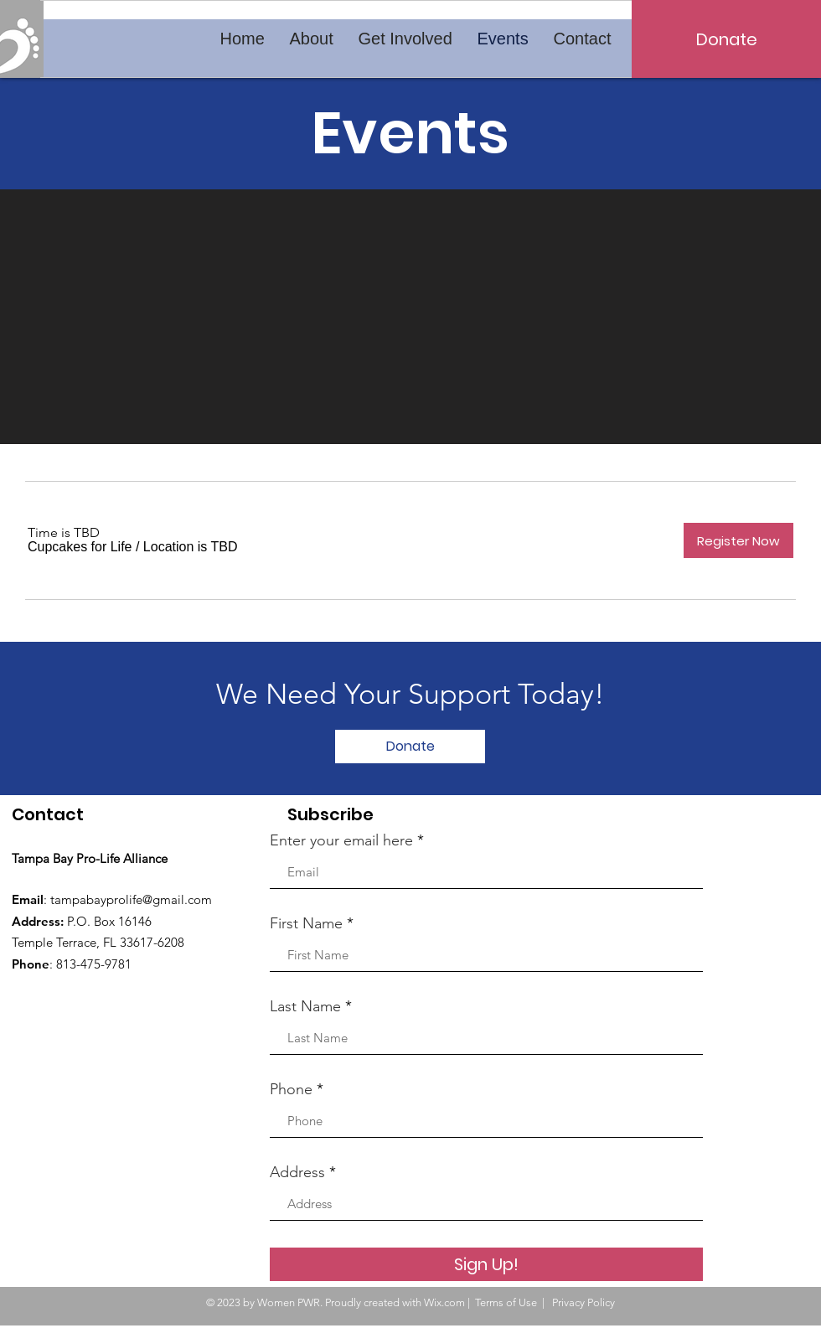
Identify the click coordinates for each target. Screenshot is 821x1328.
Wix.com (444, 1302)
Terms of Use (506, 1302)
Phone (291, 1089)
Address (297, 1172)
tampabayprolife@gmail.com (131, 899)
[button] (80, 547)
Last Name (305, 1006)
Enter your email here (341, 840)
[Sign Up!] (486, 1264)
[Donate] (726, 39)
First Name (306, 923)
